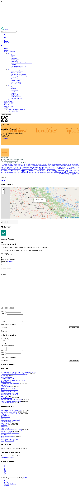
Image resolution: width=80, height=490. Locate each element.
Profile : (40, 165)
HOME (6, 48)
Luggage (13, 93)
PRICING (7, 104)
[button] (45, 199)
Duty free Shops (16, 82)
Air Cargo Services (16, 92)
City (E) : (25, 170)
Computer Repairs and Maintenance (21, 63)
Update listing (6, 262)
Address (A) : (43, 172)
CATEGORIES (9, 51)
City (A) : (33, 170)
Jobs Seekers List (13, 111)
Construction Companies (18, 74)
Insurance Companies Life (18, 66)
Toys (12, 87)
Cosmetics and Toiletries (18, 84)
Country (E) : (6, 170)
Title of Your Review (7, 347)
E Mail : (63, 172)
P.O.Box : (41, 169)
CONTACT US (8, 101)
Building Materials (16, 98)
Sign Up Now (12, 100)
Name (3, 311)
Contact (6, 487)
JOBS (6, 108)
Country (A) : (16, 170)
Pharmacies (14, 90)
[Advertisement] (40, 14)
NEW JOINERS (9, 103)
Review (3, 353)
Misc (9, 53)
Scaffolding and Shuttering (19, 76)
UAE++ (25, 480)
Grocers (13, 88)
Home (6, 483)
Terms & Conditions (10, 486)
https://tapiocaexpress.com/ (10, 161)
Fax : (34, 169)
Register (6, 42)
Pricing (6, 484)
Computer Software (17, 71)
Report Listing (6, 264)
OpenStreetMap (75, 217)
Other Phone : (50, 169)
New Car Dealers (16, 68)
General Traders (16, 72)
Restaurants (14, 58)
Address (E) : (22, 171)
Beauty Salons (15, 80)
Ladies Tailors (15, 95)
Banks (13, 55)
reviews (9, 261)
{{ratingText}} (5, 345)
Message (4, 322)
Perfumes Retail (16, 96)
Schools (13, 77)
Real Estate (14, 61)
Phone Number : (26, 169)
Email (3, 313)
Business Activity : (13, 169)
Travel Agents (15, 60)
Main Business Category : (47, 167)
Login (6, 41)
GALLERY (7, 50)
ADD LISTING (8, 106)
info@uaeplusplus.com (7, 459)
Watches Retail (15, 64)
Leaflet (67, 217)
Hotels (13, 56)
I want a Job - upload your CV (16, 109)
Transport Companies (17, 79)
